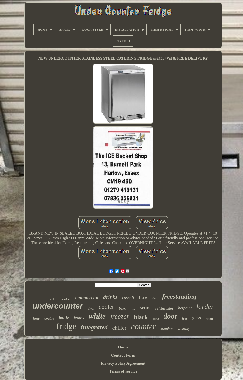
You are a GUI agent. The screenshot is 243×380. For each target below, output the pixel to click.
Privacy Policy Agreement (123, 363)
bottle (64, 317)
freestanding (179, 296)
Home (123, 347)
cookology (65, 298)
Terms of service (123, 371)
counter (143, 326)
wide (52, 298)
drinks (110, 297)
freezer (119, 316)
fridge (66, 326)
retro (133, 309)
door (171, 316)
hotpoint (185, 308)
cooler (106, 306)
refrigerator (164, 308)
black (141, 317)
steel (154, 298)
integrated (94, 327)
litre (143, 297)
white (97, 316)
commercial (86, 297)
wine (145, 307)
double (49, 318)
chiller (119, 328)
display (184, 328)
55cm (156, 318)
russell (128, 297)
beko (122, 308)
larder (205, 306)
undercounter (58, 305)
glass (196, 317)
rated (209, 318)
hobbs (79, 317)
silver (91, 308)
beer (36, 318)
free (184, 318)
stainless (166, 329)
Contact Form (123, 355)
